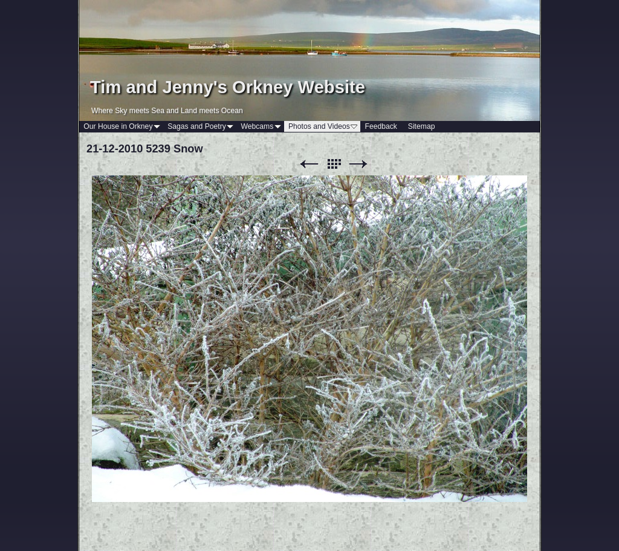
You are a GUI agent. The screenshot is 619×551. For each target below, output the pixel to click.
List (333, 164)
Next (358, 164)
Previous (309, 164)
